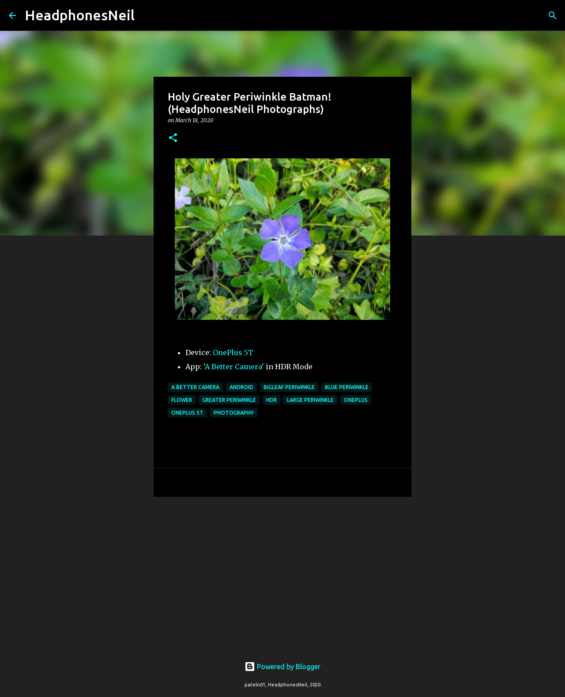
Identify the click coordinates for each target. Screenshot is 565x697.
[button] (173, 138)
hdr (271, 400)
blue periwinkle (347, 387)
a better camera (195, 387)
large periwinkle (310, 400)
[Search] (147, 15)
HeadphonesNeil (80, 15)
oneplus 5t (187, 413)
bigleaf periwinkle (289, 387)
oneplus (356, 400)
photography (234, 413)
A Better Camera (233, 366)
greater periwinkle (229, 400)
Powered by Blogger (282, 667)
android (241, 387)
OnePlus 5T (233, 352)
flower (181, 400)
